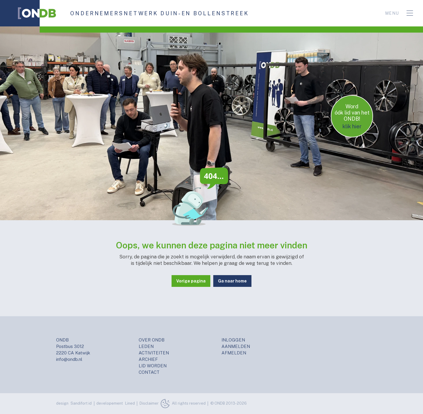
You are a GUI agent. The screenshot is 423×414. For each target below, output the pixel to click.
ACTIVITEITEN (154, 352)
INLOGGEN (233, 339)
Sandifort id (81, 403)
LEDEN (146, 346)
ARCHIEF (148, 359)
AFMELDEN (233, 352)
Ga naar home (232, 281)
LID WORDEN (153, 365)
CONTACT (149, 372)
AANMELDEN (235, 346)
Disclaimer (149, 403)
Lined (130, 403)
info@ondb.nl (69, 359)
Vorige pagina (191, 281)
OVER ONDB (151, 339)
